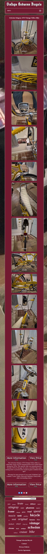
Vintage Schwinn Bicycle (24, 540)
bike (32, 531)
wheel (18, 524)
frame (11, 511)
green (23, 512)
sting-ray (25, 524)
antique (23, 528)
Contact (24, 543)
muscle (11, 515)
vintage (34, 523)
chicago (18, 512)
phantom (30, 508)
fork (9, 504)
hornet (26, 504)
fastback (11, 524)
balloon (15, 532)
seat (14, 519)
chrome (11, 528)
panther (26, 516)
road (29, 511)
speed (37, 511)
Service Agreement (24, 550)
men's (38, 508)
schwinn (34, 527)
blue (38, 520)
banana (32, 520)
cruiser (23, 531)
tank (19, 515)
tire (9, 520)
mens (39, 504)
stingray (13, 507)
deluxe (33, 504)
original (22, 519)
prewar (14, 504)
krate (20, 503)
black (17, 528)
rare (22, 508)
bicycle (35, 515)
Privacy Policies (24, 547)
